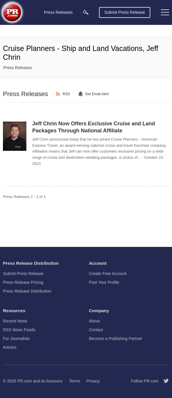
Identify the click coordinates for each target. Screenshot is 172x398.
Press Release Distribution (27, 291)
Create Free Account (108, 273)
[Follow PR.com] (164, 381)
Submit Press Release (124, 12)
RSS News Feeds (19, 329)
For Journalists (16, 338)
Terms (74, 381)
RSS (66, 94)
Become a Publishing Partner (115, 338)
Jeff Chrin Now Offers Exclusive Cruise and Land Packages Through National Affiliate (93, 127)
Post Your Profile (104, 282)
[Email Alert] (81, 94)
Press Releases (17, 67)
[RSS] (59, 94)
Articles (9, 347)
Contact (96, 329)
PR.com (24, 381)
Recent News (15, 321)
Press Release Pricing (23, 282)
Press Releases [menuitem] (58, 12)
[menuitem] (85, 12)
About (94, 321)
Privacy (93, 381)
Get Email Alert (97, 94)
